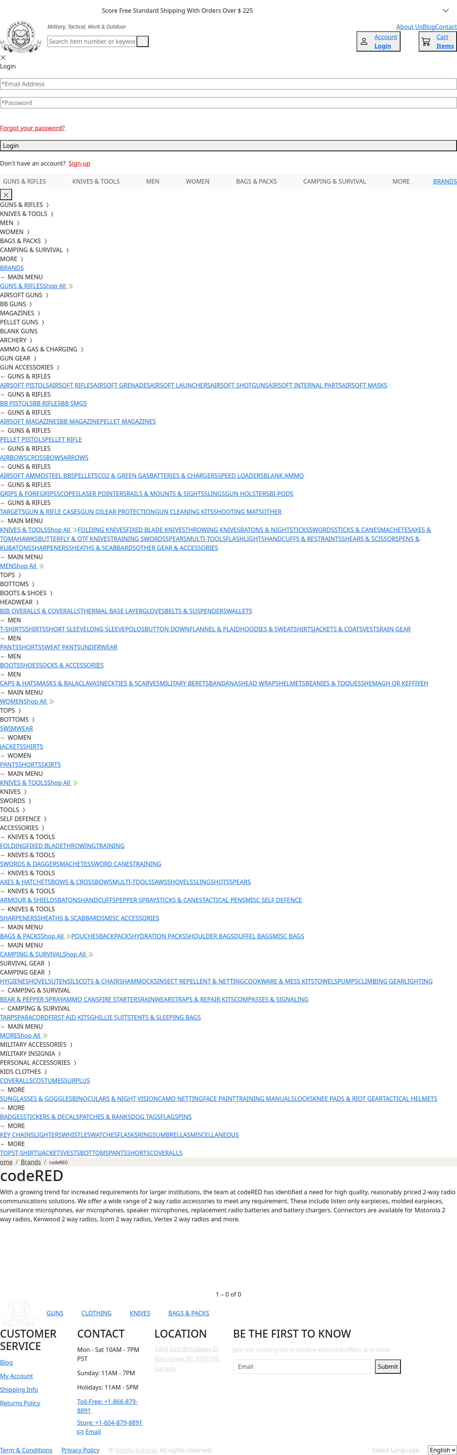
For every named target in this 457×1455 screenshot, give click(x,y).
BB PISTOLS (16, 403)
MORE (401, 181)
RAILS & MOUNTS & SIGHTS (165, 494)
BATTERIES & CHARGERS (183, 475)
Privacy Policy (80, 1450)
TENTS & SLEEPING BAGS (166, 1017)
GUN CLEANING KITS (184, 512)
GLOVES (153, 611)
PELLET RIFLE (63, 439)
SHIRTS (35, 629)
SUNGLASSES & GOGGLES (36, 1099)
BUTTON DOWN (167, 629)
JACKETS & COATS (338, 629)
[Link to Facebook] (312, 1313)
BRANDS (445, 181)
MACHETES (395, 530)
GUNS (55, 1313)
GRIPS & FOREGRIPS (28, 494)
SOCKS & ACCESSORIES (71, 665)
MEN (153, 181)
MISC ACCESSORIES (132, 918)
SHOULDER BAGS (210, 936)
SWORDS (321, 530)
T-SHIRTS (12, 629)
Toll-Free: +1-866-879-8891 (107, 1406)
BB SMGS (74, 403)
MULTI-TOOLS (206, 539)
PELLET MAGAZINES (128, 421)
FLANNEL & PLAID (215, 629)
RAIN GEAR (395, 629)
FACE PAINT (219, 1099)
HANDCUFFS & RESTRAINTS (303, 539)
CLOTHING (96, 1313)
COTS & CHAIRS (100, 981)
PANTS (9, 647)
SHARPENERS (50, 548)
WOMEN (198, 181)
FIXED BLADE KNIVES (155, 530)
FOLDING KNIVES (102, 530)
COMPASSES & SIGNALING (271, 999)
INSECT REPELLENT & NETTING (200, 981)
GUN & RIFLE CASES (52, 512)
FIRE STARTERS (119, 999)
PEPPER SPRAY (136, 900)
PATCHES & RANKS (105, 1117)
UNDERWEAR (98, 647)
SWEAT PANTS (61, 647)
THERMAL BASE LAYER (111, 611)
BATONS (69, 900)
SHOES (29, 665)
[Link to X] (367, 1313)
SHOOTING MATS (237, 512)
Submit (388, 1366)
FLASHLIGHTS (245, 539)
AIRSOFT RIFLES (71, 385)
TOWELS (326, 981)
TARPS (8, 1017)
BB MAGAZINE (80, 421)
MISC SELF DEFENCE (273, 900)
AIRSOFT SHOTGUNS (239, 385)
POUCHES (85, 936)
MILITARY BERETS (184, 683)
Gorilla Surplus (136, 1450)
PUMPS (348, 981)
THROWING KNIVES (212, 530)
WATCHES (103, 1135)
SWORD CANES (112, 864)
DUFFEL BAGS (253, 936)
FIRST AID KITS (69, 1017)
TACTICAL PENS (223, 900)
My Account (16, 1376)
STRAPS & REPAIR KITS (202, 999)
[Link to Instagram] (330, 1313)
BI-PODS (282, 494)
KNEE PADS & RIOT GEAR (348, 1099)
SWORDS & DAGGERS (30, 864)
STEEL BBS (60, 475)
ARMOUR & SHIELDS (29, 900)
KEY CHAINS (17, 1135)
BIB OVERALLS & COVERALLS (40, 611)
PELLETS (86, 475)
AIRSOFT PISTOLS (24, 385)
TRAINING (110, 846)
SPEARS (176, 539)
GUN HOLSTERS (247, 494)
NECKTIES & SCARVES (130, 683)
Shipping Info (19, 1389)
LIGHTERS (48, 1135)
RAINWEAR (155, 999)
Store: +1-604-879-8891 (109, 1423)
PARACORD (33, 1017)
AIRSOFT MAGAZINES (30, 421)
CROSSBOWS (45, 457)
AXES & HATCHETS (25, 882)
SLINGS (214, 494)
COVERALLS (16, 1080)
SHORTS (29, 647)
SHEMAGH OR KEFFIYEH (394, 683)
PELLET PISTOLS (22, 439)
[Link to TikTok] (348, 1313)
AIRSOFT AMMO (22, 475)
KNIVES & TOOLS (96, 181)
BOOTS (10, 665)
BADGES (11, 1117)
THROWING (79, 846)
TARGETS (12, 512)
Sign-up (79, 163)
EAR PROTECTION (130, 512)
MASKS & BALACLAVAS (68, 683)
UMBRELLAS (173, 1135)
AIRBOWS (13, 457)
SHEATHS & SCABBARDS (102, 548)
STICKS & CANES (357, 530)
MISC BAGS (288, 936)
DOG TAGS (145, 1117)
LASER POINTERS (102, 494)
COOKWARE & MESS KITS (279, 981)
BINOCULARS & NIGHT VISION (115, 1099)
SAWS (159, 882)
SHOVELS (180, 882)
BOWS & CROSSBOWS (81, 882)
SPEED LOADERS (241, 475)
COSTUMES (48, 1080)
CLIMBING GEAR (381, 981)
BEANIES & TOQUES (333, 683)
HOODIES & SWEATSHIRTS (277, 629)
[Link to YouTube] (293, 1313)
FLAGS (169, 1117)
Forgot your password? (32, 128)
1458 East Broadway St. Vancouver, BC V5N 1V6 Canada (187, 1358)
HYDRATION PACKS (159, 936)
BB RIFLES (47, 403)
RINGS (147, 1135)
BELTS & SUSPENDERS (196, 611)
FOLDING (13, 846)
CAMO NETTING (180, 1099)
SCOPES (68, 494)
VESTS (371, 629)
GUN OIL (93, 512)
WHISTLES (76, 1135)
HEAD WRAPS (260, 683)
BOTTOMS (94, 1153)
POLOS (135, 629)
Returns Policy (20, 1403)
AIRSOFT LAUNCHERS (180, 385)
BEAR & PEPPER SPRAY (31, 999)
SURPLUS (77, 1080)
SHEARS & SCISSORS (370, 539)
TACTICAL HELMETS (409, 1099)
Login (228, 145)
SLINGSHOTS (211, 882)
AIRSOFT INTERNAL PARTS (305, 385)
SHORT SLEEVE (66, 629)
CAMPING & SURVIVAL (334, 181)
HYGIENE (13, 981)
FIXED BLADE (44, 846)
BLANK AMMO (284, 475)
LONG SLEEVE (106, 629)
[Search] (92, 41)
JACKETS (11, 746)
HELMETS (292, 683)
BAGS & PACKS (256, 181)
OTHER (272, 512)
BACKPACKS (115, 936)
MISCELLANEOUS (214, 1135)
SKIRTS (51, 764)
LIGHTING (418, 981)
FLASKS (127, 1135)
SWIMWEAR (16, 728)
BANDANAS (225, 683)
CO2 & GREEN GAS (124, 475)
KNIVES (139, 1313)
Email (89, 1432)
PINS (185, 1117)
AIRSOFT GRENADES (121, 385)
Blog (6, 1362)
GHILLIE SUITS (110, 1017)
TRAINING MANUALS (265, 1099)
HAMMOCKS (139, 981)
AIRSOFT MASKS (364, 385)
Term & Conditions (26, 1450)
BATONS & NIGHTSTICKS (274, 530)
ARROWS (76, 457)
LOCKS (303, 1099)
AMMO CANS (80, 999)
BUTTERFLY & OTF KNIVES (74, 539)
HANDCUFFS (98, 900)
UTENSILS (65, 981)
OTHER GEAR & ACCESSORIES (177, 548)
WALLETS (239, 611)
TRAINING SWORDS (137, 539)
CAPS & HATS (18, 683)
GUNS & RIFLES (24, 181)
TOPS (7, 1153)
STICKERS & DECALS (51, 1117)
